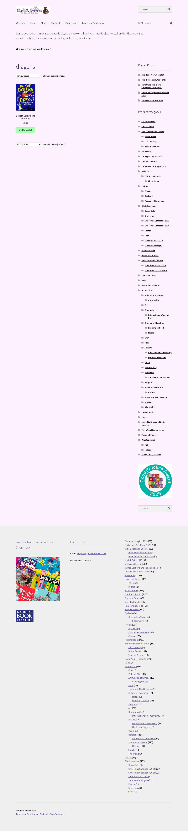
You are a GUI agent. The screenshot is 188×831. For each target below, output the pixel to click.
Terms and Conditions (93, 23)
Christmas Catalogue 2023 (157, 220)
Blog (43, 23)
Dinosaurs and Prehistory (160, 352)
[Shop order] (28, 75)
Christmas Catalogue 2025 (153, 166)
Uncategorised (148, 440)
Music (147, 362)
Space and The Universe (156, 397)
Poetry (144, 417)
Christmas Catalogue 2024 (157, 225)
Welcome (20, 23)
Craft (147, 337)
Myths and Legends (150, 285)
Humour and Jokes (149, 255)
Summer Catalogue (153, 245)
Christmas (149, 216)
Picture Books (147, 412)
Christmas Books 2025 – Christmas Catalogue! (152, 86)
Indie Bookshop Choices (152, 260)
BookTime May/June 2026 (152, 74)
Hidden (148, 449)
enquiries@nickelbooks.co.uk (91, 553)
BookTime (146, 151)
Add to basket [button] (25, 130)
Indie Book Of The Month (156, 270)
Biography (149, 310)
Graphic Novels (148, 250)
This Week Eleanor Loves (152, 430)
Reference (149, 372)
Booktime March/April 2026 (153, 79)
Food (147, 342)
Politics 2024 (150, 367)
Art (146, 305)
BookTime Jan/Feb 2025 (152, 100)
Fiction (144, 186)
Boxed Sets (150, 211)
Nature (151, 392)
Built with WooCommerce (53, 814)
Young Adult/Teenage (151, 454)
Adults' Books (147, 126)
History (148, 347)
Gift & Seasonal (148, 206)
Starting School (152, 146)
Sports (148, 402)
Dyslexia (145, 171)
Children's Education (154, 323)
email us (82, 33)
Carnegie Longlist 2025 (151, 156)
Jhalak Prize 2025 (149, 275)
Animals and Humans (154, 295)
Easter (148, 230)
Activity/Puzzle (148, 121)
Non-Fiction (146, 290)
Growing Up (153, 300)
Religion (148, 382)
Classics (148, 191)
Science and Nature (154, 387)
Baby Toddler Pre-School (152, 131)
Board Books (150, 136)
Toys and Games (149, 435)
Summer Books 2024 (154, 240)
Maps (143, 280)
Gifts (147, 235)
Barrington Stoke (153, 176)
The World (149, 407)
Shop (33, 23)
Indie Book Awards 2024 (155, 265)
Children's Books (149, 161)
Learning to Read (156, 327)
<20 (146, 445)
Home (22, 49)
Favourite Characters (154, 201)
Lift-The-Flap (151, 141)
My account (71, 23)
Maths (151, 332)
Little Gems (153, 181)
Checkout (55, 23)
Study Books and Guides (159, 377)
